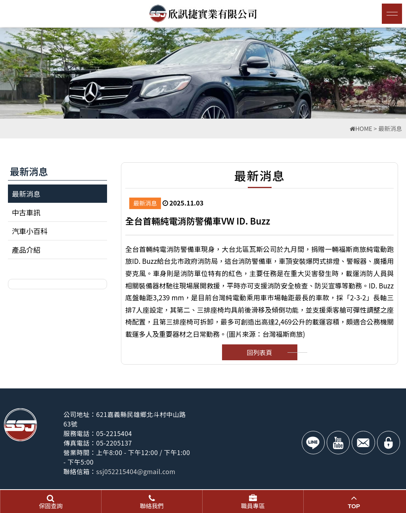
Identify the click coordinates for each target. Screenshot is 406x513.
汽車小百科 (30, 231)
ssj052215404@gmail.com (136, 471)
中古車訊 (26, 212)
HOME (361, 128)
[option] (203, 73)
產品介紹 (26, 249)
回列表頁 (259, 352)
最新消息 (26, 193)
